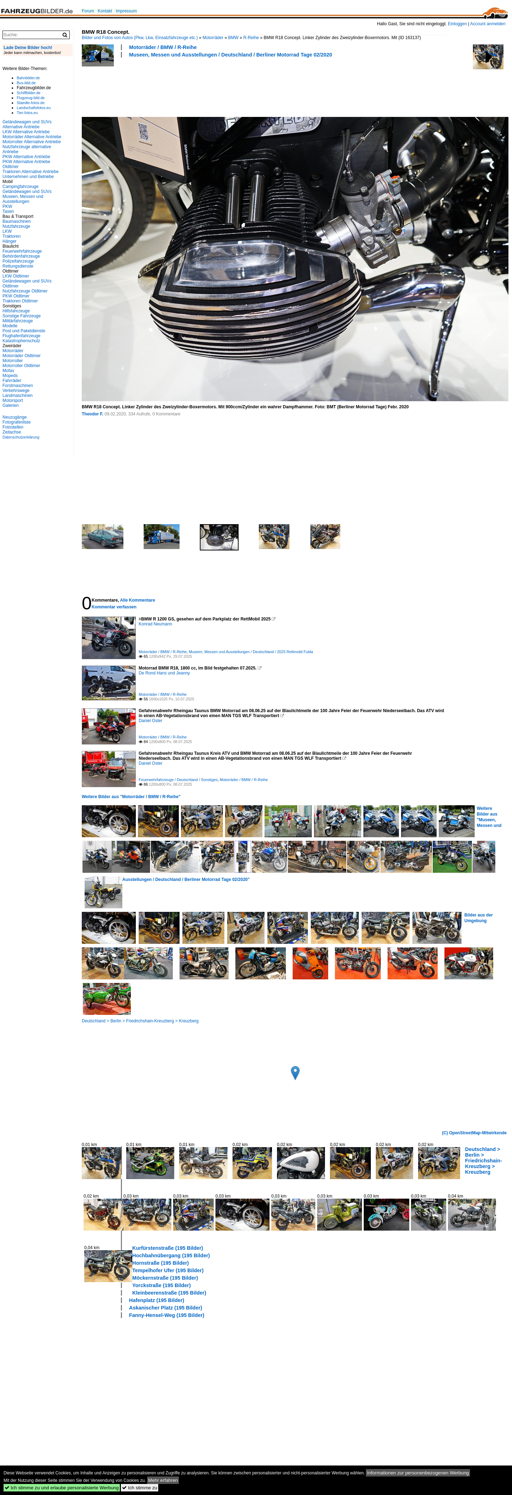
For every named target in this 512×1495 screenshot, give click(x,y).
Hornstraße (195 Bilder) (160, 1263)
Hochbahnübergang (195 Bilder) (171, 1255)
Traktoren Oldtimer (20, 301)
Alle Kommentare (137, 600)
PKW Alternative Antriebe (26, 156)
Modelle (9, 325)
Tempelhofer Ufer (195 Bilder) (167, 1270)
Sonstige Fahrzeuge (21, 315)
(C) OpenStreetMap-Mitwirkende (474, 1132)
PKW (7, 206)
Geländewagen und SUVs (27, 191)
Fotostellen (12, 427)
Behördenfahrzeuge (21, 256)
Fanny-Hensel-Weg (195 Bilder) (166, 1315)
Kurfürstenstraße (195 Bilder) (167, 1248)
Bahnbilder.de (28, 78)
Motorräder (213, 37)
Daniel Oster (150, 720)
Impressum (126, 11)
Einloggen (457, 23)
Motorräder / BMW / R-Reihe (163, 47)
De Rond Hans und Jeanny (164, 673)
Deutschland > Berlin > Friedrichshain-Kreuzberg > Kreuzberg (140, 1020)
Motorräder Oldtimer (21, 355)
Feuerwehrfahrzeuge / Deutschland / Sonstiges (178, 780)
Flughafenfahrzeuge (21, 335)
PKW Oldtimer (16, 296)
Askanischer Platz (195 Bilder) (165, 1308)
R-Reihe (251, 37)
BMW (233, 37)
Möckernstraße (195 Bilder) (165, 1278)
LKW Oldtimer (15, 276)
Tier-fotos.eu (27, 113)
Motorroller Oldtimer (21, 365)
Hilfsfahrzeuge (16, 310)
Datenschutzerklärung (20, 437)
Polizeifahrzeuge (18, 261)
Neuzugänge (14, 417)
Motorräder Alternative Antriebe (31, 136)
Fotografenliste (16, 422)
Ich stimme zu (139, 1487)
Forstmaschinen (17, 385)
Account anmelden (487, 23)
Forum (88, 11)
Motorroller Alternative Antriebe (31, 141)
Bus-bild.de (26, 83)
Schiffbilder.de (29, 93)
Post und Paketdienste (23, 330)
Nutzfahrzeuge (16, 226)
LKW (7, 231)
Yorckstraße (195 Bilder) (161, 1285)
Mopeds (10, 375)
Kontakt (105, 11)
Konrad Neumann (155, 624)
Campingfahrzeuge (20, 186)
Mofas (8, 370)
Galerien (10, 405)
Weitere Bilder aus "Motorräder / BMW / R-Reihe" (131, 796)
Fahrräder (11, 380)
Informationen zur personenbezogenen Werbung (418, 1472)
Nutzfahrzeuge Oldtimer (25, 291)
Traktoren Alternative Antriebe (30, 171)
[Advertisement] (211, 86)
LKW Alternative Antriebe (26, 131)
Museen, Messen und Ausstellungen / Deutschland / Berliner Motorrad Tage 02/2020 (230, 55)
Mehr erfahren (163, 1480)
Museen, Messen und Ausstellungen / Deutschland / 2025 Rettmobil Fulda (251, 652)
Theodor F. (92, 414)
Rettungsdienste (17, 266)
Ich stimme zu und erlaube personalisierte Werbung (62, 1487)
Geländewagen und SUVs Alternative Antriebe (27, 124)
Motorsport (12, 400)
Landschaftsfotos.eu (33, 108)
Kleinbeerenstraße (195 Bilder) (169, 1293)
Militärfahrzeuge (17, 320)
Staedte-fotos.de (30, 103)
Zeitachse (11, 432)
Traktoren (11, 236)
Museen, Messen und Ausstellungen (22, 199)
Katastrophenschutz (21, 340)
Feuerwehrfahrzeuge (22, 251)
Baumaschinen (16, 221)
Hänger (9, 241)
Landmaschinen (17, 395)
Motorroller (12, 360)
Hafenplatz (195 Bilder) (156, 1300)
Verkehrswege (16, 390)
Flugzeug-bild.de (31, 98)
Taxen (8, 211)
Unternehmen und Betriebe (28, 176)
